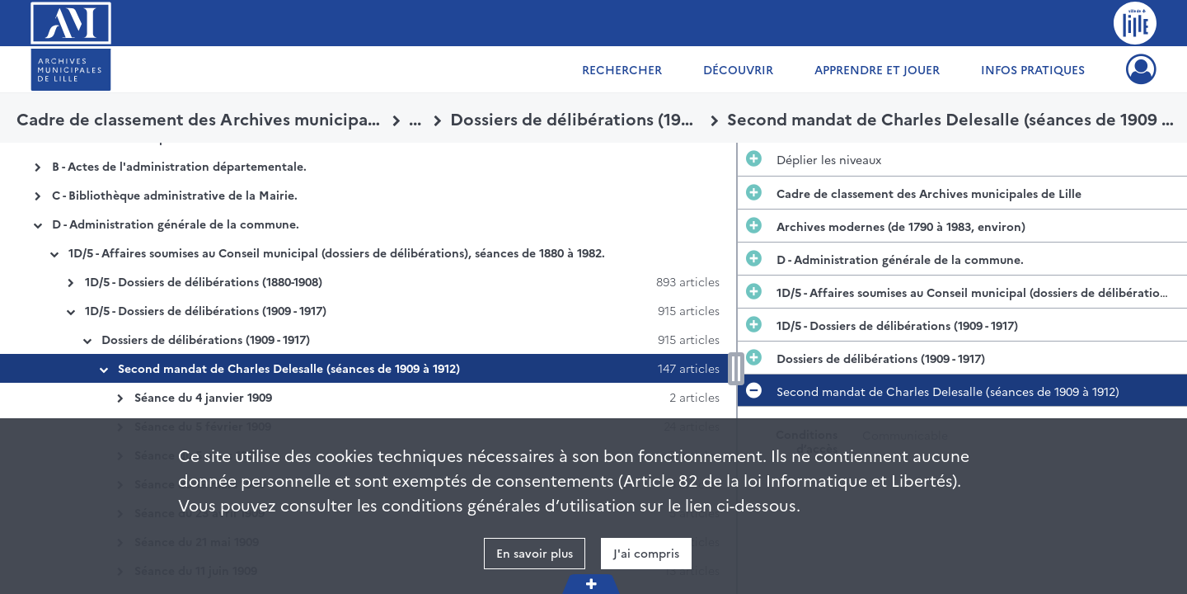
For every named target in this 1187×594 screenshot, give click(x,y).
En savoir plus (534, 552)
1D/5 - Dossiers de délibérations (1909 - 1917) (205, 310)
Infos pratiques (1033, 69)
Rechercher (622, 69)
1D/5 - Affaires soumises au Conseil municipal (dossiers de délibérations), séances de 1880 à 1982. (336, 252)
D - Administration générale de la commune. (175, 223)
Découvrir (738, 69)
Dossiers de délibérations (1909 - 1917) (205, 339)
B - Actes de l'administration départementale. (179, 166)
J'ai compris (646, 552)
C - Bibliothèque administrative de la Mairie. (175, 194)
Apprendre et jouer (877, 69)
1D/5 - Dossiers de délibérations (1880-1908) (203, 281)
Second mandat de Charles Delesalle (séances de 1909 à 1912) (289, 368)
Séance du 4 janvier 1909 (203, 397)
